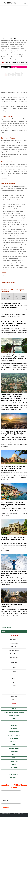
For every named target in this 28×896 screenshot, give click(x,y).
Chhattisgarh (14, 722)
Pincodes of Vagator (11, 62)
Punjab (14, 758)
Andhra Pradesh (14, 715)
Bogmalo (14, 682)
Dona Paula (14, 696)
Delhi (14, 709)
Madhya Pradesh (14, 748)
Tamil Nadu (14, 767)
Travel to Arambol (14, 653)
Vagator (14, 703)
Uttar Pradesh (14, 774)
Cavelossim (14, 689)
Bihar (14, 718)
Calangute (14, 685)
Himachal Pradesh (14, 731)
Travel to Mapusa (14, 639)
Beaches (14, 662)
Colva (14, 692)
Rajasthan (13, 761)
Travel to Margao (14, 643)
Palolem (14, 699)
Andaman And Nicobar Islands (14, 712)
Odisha (14, 754)
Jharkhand (14, 738)
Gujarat (14, 725)
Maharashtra (14, 751)
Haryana (14, 728)
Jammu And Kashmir (14, 735)
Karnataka (14, 741)
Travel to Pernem (14, 657)
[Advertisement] (14, 21)
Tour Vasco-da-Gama (14, 650)
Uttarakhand (14, 771)
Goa (3, 62)
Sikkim (14, 764)
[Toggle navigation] (25, 3)
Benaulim (14, 678)
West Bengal (14, 777)
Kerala (14, 745)
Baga (14, 674)
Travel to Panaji (14, 646)
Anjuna (14, 667)
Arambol (14, 671)
